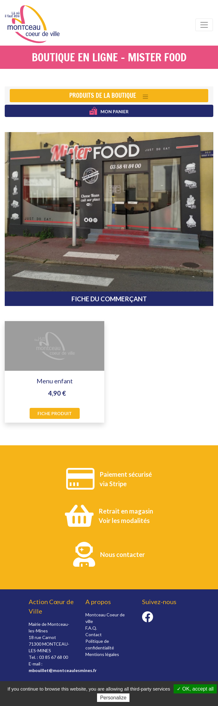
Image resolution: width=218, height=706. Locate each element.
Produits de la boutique (102, 95)
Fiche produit (54, 413)
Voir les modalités (124, 520)
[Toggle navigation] (204, 25)
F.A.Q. (91, 628)
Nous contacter (122, 554)
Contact (93, 634)
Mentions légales (102, 654)
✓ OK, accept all (195, 689)
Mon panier (109, 111)
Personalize (113, 697)
